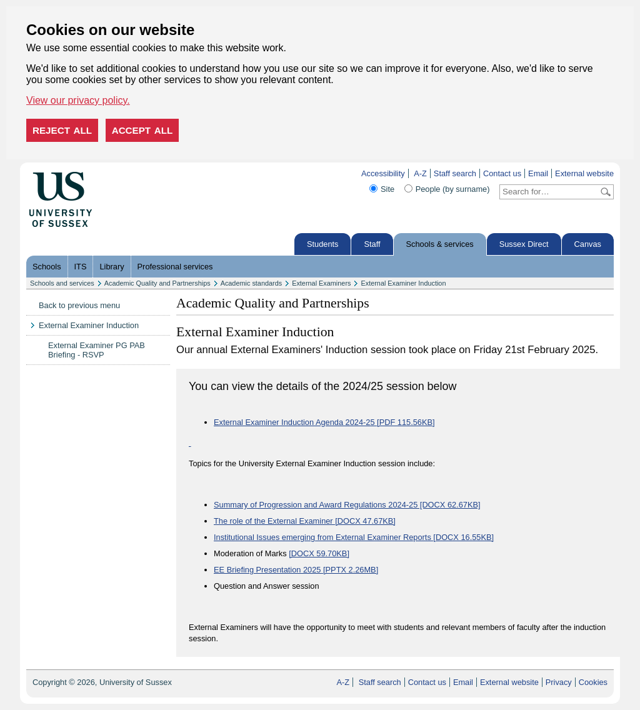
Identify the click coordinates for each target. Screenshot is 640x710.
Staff (372, 244)
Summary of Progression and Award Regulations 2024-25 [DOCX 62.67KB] (347, 504)
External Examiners (321, 283)
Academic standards (251, 283)
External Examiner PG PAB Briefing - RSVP (96, 350)
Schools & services (440, 244)
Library (111, 266)
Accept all (142, 130)
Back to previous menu (79, 305)
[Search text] (549, 191)
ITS (80, 266)
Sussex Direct (524, 244)
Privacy (559, 682)
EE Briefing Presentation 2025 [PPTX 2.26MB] (296, 569)
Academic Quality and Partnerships (157, 283)
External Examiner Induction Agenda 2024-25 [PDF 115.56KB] (324, 422)
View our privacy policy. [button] (78, 100)
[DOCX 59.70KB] (319, 553)
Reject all (62, 130)
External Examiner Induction (403, 283)
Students (323, 244)
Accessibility (383, 173)
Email (538, 173)
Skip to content (118, 173)
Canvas (587, 244)
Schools (46, 266)
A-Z (420, 173)
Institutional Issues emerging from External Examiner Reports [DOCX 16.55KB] (354, 537)
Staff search (455, 173)
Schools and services (62, 283)
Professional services (175, 266)
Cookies (593, 682)
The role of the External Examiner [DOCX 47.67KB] (305, 521)
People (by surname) (453, 189)
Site (387, 189)
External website (584, 173)
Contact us (502, 173)
